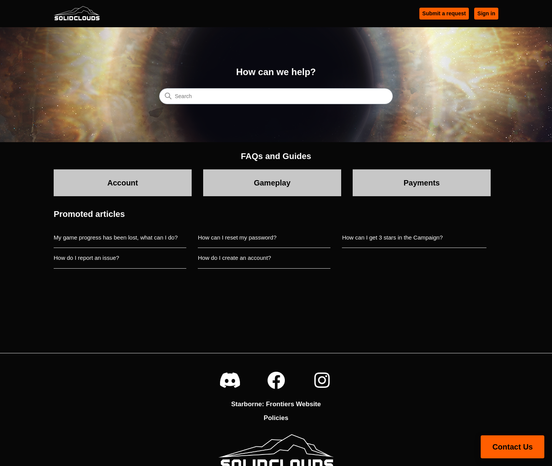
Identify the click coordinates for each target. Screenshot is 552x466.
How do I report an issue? (86, 257)
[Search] (276, 96)
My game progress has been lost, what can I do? (116, 237)
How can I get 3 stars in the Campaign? (392, 237)
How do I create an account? (234, 257)
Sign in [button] (486, 13)
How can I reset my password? (237, 237)
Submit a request (444, 13)
